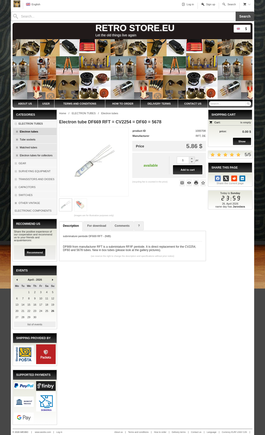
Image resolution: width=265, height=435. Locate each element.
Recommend (35, 252)
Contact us (196, 432)
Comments (122, 225)
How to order (160, 432)
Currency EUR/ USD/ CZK (234, 432)
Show (241, 141)
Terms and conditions (138, 432)
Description (71, 225)
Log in (59, 432)
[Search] (123, 16)
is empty (245, 122)
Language (211, 432)
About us (118, 432)
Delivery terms (179, 432)
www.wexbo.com (43, 432)
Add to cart (188, 169)
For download (96, 225)
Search (245, 16)
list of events (34, 324)
